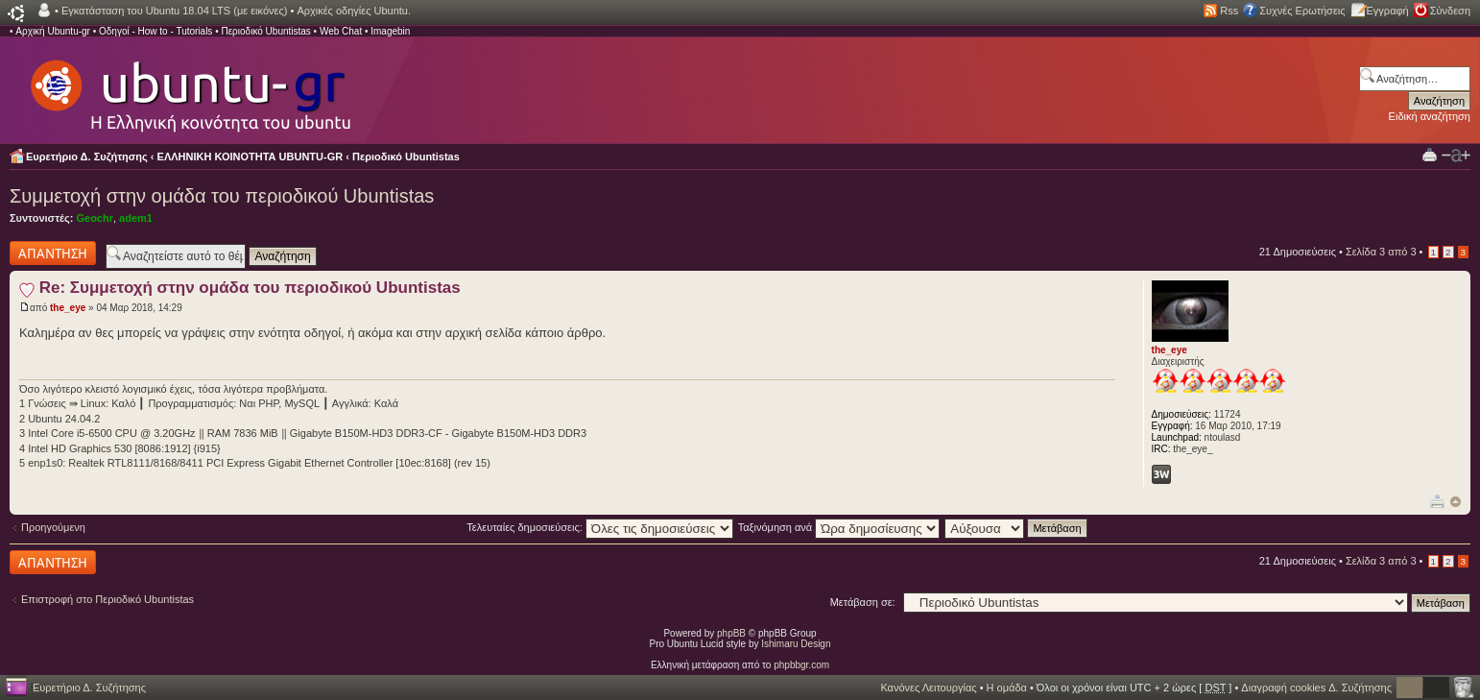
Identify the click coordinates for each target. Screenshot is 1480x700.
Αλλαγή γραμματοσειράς (1456, 155)
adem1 (136, 218)
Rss (1229, 10)
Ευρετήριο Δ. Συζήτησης (87, 156)
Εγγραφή (1388, 10)
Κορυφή (1455, 501)
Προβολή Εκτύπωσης (1429, 154)
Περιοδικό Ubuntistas (265, 31)
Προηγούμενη (53, 527)
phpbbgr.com (801, 665)
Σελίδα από (1381, 251)
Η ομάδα (1007, 687)
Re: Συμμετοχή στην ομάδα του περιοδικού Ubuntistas (250, 287)
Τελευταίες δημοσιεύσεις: (599, 527)
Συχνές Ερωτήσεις (1302, 10)
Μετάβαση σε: (862, 602)
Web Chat (341, 31)
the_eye (67, 307)
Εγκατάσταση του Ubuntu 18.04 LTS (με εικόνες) (174, 10)
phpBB (731, 633)
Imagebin (390, 31)
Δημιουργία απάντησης (53, 253)
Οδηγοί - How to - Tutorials (155, 31)
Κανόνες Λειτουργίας (928, 687)
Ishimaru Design (795, 644)
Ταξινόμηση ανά (839, 527)
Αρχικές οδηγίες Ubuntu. (354, 10)
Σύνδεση (1450, 10)
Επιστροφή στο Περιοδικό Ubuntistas (107, 599)
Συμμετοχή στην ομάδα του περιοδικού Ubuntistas (222, 195)
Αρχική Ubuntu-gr (52, 31)
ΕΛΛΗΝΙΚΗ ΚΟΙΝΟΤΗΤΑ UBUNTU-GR (250, 156)
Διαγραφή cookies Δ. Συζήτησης (1316, 687)
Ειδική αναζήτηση (1429, 116)
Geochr (94, 218)
